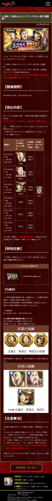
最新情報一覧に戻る (26, 467)
